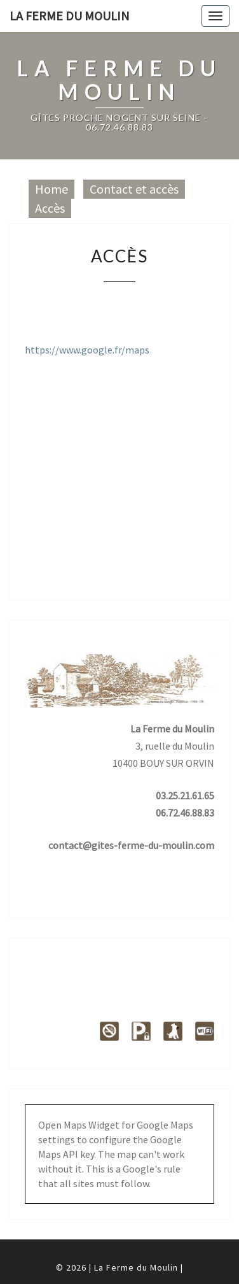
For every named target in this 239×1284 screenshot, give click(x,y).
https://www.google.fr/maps (87, 349)
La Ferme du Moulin (70, 16)
